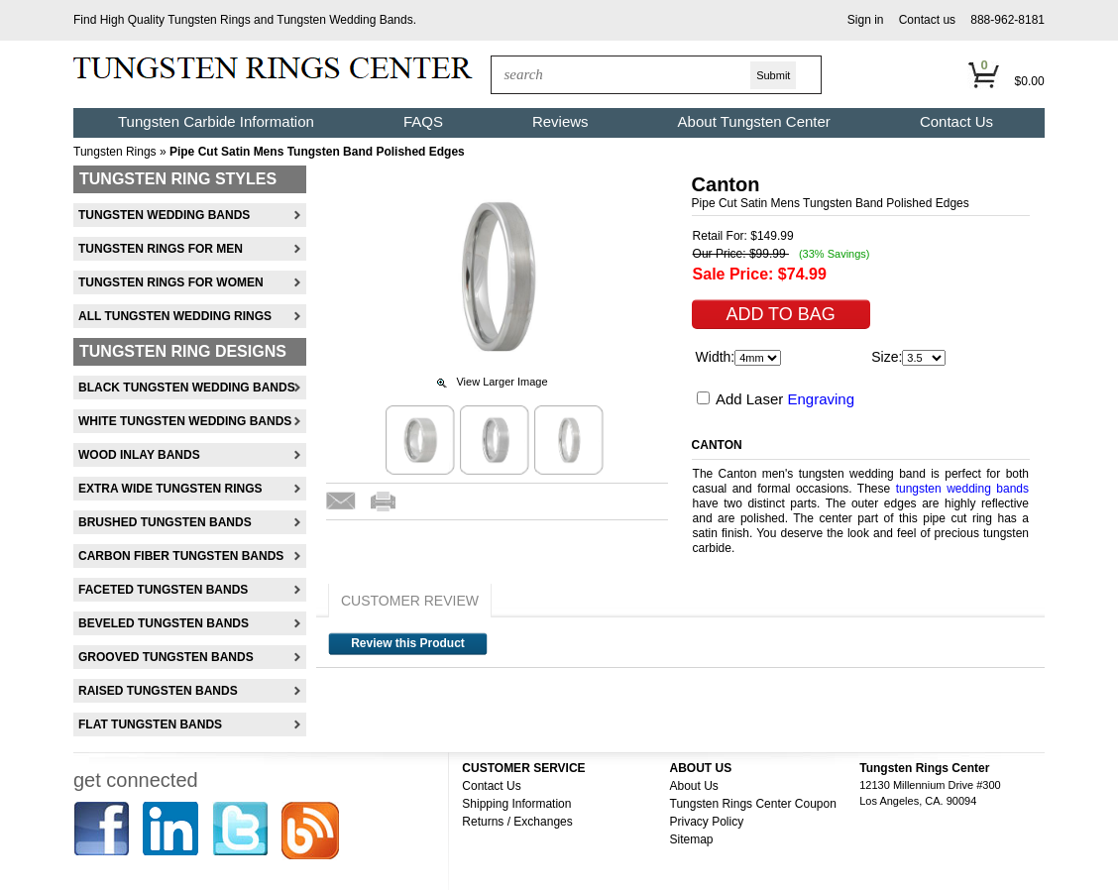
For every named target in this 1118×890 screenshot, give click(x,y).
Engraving (820, 398)
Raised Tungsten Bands (158, 691)
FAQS (423, 121)
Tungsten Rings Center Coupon (753, 804)
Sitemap (692, 839)
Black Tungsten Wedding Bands (186, 387)
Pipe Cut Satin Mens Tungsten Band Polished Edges (317, 152)
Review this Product (408, 643)
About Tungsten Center (754, 121)
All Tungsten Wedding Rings (175, 316)
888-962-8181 (1007, 20)
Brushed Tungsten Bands (165, 522)
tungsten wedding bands (962, 489)
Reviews (560, 121)
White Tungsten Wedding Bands (184, 421)
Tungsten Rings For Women (171, 282)
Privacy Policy (707, 822)
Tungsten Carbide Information (216, 121)
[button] (865, 20)
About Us (694, 786)
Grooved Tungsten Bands (166, 657)
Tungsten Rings (209, 20)
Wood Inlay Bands (139, 455)
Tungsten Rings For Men (160, 249)
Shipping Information (516, 804)
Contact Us (956, 121)
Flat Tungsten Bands (150, 724)
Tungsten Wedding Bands (344, 20)
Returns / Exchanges (517, 822)
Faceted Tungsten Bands (163, 590)
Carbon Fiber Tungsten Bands (180, 556)
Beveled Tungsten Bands (163, 623)
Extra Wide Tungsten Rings (170, 489)
